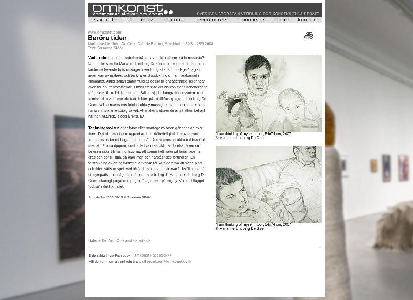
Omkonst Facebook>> (153, 255)
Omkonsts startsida (133, 241)
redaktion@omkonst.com (169, 261)
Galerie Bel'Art (101, 241)
